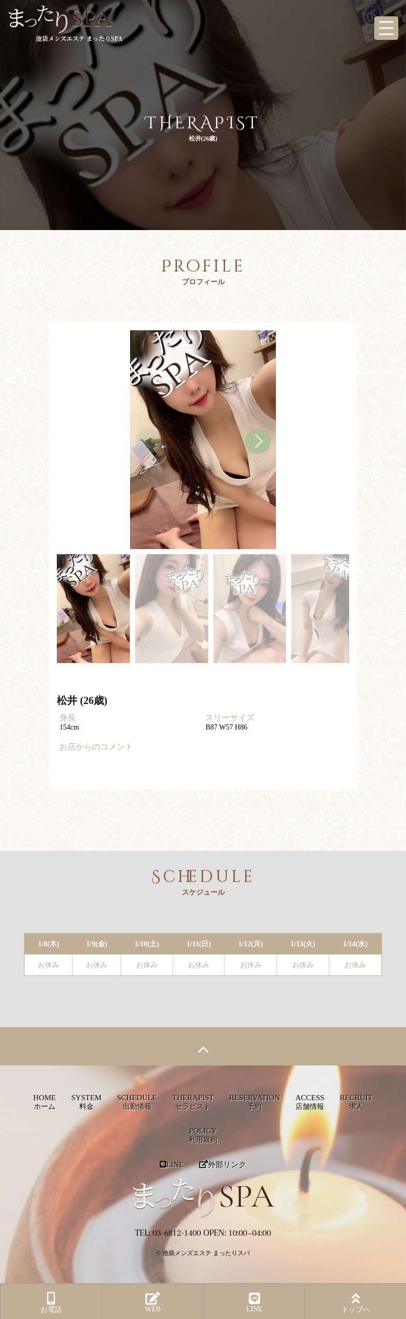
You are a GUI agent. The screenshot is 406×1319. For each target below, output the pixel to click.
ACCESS (310, 1102)
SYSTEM (86, 1102)
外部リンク (222, 1165)
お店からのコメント (96, 746)
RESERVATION (254, 1102)
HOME (44, 1102)
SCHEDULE (137, 1102)
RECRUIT (356, 1102)
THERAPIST (193, 1102)
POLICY (203, 1135)
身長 (67, 717)
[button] (258, 441)
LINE (172, 1165)
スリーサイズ (229, 717)
